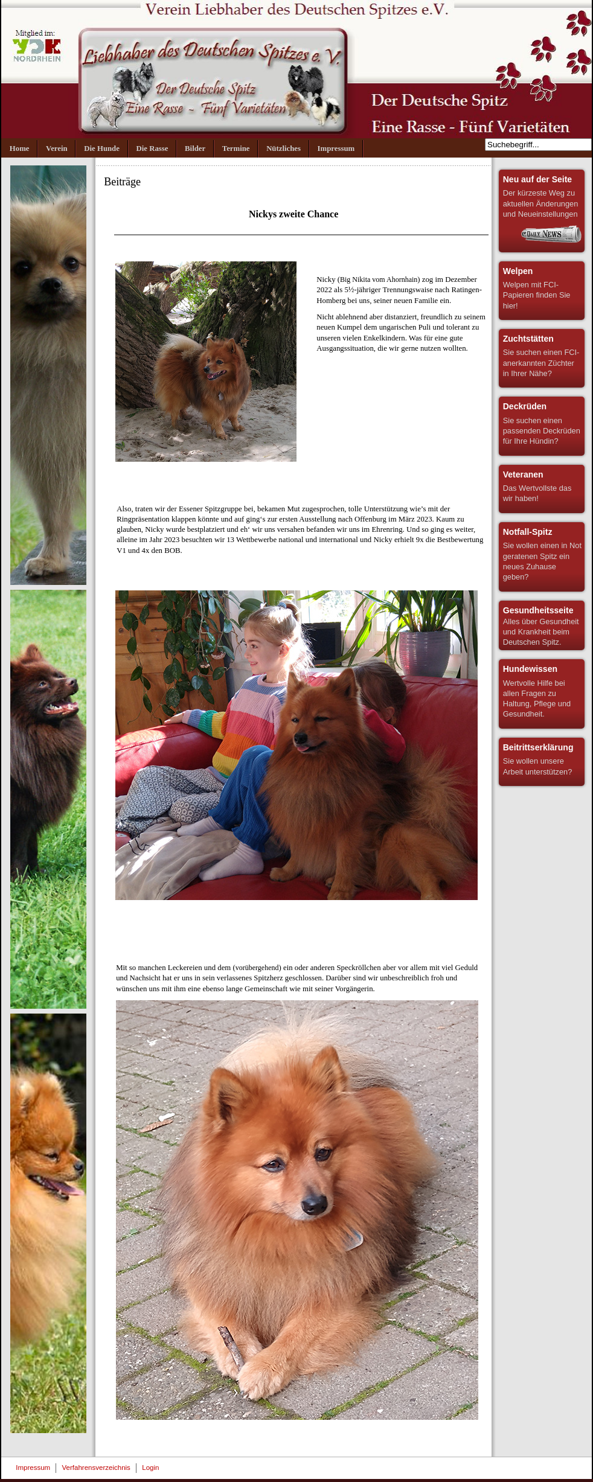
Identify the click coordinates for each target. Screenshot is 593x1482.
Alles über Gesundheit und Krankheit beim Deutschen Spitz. (541, 626)
